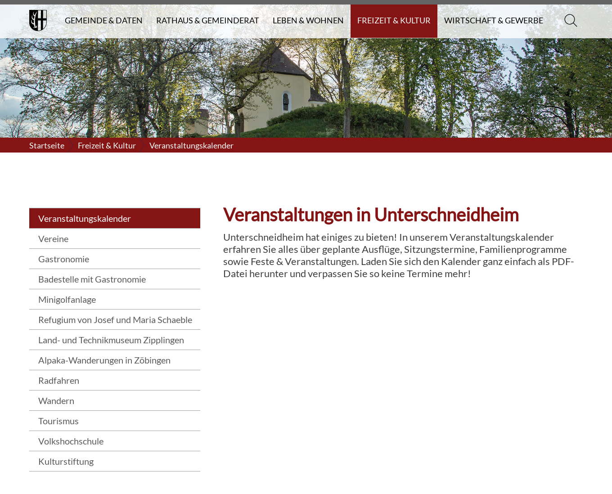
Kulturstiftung (66, 461)
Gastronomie (63, 258)
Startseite (46, 145)
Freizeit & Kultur (394, 20)
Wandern (56, 400)
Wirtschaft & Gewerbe (493, 20)
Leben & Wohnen (308, 20)
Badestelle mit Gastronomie (92, 279)
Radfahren (58, 380)
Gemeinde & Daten (104, 20)
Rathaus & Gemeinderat (207, 20)
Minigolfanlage (67, 299)
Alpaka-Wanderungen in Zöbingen (104, 360)
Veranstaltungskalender (191, 145)
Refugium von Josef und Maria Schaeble (115, 319)
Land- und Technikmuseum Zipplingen (111, 339)
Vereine (53, 238)
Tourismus (58, 420)
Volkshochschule (71, 441)
